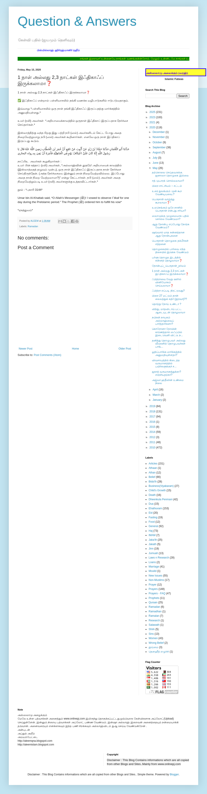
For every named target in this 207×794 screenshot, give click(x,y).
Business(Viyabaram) (161, 486)
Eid (150, 512)
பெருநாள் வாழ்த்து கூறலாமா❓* (163, 201)
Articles (153, 463)
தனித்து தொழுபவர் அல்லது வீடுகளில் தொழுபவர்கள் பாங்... (168, 343)
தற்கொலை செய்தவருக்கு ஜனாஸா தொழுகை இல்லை (170, 174)
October (158, 142)
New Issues (155, 575)
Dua (151, 503)
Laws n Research (159, 557)
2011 (153, 442)
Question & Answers (77, 21)
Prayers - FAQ (157, 593)
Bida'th (153, 481)
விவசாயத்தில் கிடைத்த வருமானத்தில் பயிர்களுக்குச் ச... (166, 363)
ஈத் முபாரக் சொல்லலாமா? (168, 180)
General (153, 526)
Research (154, 620)
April (156, 389)
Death (152, 495)
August (157, 152)
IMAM (152, 535)
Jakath (152, 544)
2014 (153, 431)
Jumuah (153, 553)
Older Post (124, 348)
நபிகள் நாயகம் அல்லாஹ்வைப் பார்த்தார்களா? (163, 320)
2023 (153, 117)
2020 (153, 127)
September (159, 147)
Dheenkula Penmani (160, 499)
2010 (153, 447)
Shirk (152, 629)
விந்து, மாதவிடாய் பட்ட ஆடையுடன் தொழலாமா (168, 311)
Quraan (153, 602)
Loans (152, 562)
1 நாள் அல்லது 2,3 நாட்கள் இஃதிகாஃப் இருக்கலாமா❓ (170, 272)
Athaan (153, 468)
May (155, 168)
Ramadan (33, 226)
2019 (153, 406)
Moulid (152, 571)
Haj (151, 530)
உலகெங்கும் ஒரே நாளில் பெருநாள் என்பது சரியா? (169, 209)
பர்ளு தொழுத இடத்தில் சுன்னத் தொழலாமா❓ (167, 259)
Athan (152, 472)
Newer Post (25, 348)
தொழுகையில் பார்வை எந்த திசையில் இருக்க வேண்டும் (170, 251)
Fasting (153, 517)
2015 (153, 426)
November (159, 137)
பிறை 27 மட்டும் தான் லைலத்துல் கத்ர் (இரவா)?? (169, 297)
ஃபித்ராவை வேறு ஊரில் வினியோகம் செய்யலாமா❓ (166, 282)
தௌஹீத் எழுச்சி (159, 651)
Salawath (154, 624)
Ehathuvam (155, 508)
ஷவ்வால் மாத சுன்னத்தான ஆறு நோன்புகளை (168, 234)
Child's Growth (157, 490)
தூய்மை (153, 647)
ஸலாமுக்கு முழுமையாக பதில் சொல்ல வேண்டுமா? (170, 217)
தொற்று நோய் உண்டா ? (166, 304)
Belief (152, 477)
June (156, 162)
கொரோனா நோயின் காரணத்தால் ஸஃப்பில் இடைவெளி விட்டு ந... (167, 332)
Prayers (153, 589)
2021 (153, 122)
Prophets (154, 598)
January (158, 399)
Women (153, 638)
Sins (151, 633)
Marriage (154, 566)
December (159, 132)
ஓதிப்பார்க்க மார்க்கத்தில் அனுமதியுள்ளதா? (167, 353)
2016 (153, 421)
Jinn (151, 548)
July (155, 157)
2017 (153, 416)
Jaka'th (153, 539)
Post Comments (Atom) (47, 355)
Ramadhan (155, 611)
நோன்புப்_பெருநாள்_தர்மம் (169, 265)
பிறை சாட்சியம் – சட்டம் (167, 185)
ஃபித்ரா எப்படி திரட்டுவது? (168, 290)
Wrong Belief (156, 642)
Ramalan (154, 615)
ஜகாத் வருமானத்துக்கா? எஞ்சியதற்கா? (166, 373)
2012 (153, 437)
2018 (153, 411)
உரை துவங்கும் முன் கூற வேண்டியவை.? (167, 193)
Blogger (174, 774)
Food (152, 521)
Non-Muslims (156, 580)
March (157, 394)
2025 (153, 112)
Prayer (152, 584)
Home (75, 348)
